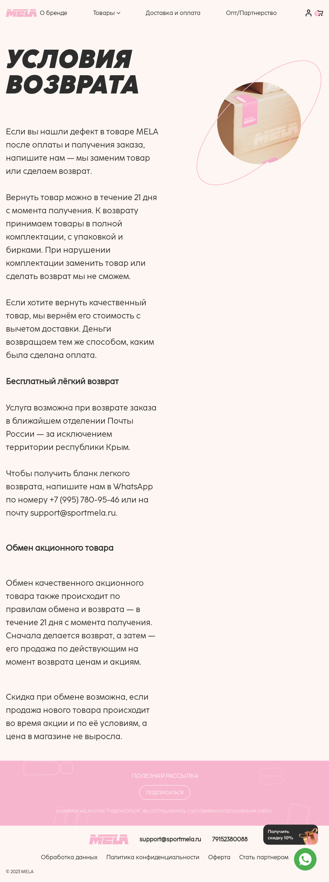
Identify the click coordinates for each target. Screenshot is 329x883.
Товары (104, 12)
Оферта (219, 857)
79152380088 (230, 839)
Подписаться (164, 792)
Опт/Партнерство (251, 12)
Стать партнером (263, 857)
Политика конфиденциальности (152, 857)
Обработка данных (69, 857)
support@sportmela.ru (73, 513)
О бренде (53, 12)
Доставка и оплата (173, 12)
